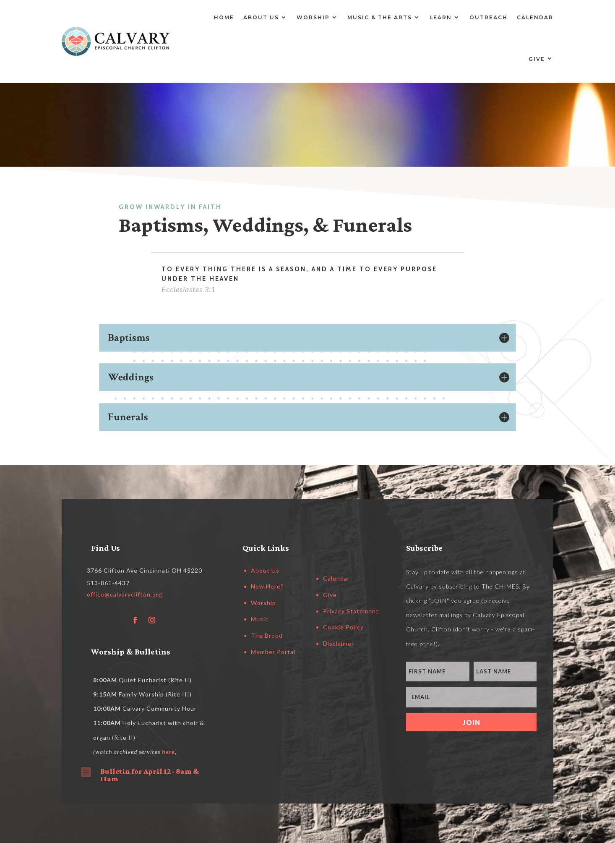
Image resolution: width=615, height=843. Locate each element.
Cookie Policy (343, 627)
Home (224, 17)
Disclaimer (338, 643)
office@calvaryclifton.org (124, 594)
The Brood (267, 635)
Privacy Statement (351, 611)
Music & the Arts (379, 17)
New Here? (267, 586)
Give (537, 59)
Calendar (535, 17)
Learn (441, 17)
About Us (261, 17)
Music (259, 619)
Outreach (488, 17)
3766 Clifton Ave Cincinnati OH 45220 (144, 570)
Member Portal (273, 651)
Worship (313, 17)
